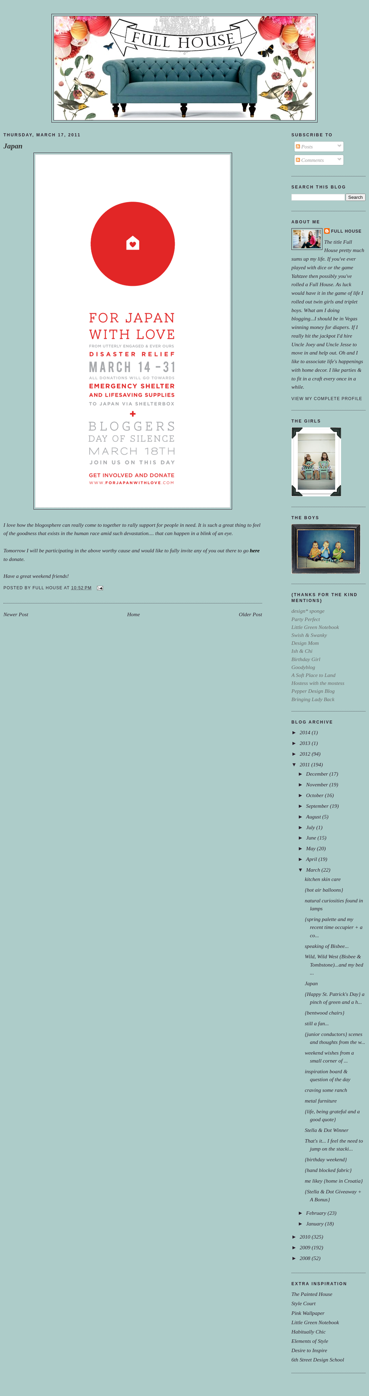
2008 (306, 1258)
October (315, 795)
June (311, 838)
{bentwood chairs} (325, 1013)
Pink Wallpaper (308, 1313)
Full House (346, 231)
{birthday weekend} (326, 1159)
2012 (306, 754)
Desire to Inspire (309, 1350)
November (317, 784)
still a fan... (317, 1023)
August (314, 817)
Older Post (250, 614)
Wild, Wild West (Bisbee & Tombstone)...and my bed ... (334, 964)
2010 (306, 1237)
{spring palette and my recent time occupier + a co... (333, 927)
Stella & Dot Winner (327, 1130)
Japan (12, 146)
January (315, 1224)
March (313, 870)
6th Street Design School (317, 1360)
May (311, 848)
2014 (306, 732)
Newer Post (15, 614)
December (317, 774)
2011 (305, 764)
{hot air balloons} (324, 890)
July (311, 827)
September (318, 806)
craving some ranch (326, 1090)
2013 (306, 743)
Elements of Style (309, 1341)
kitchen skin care (323, 879)
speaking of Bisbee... (327, 946)
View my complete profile (326, 398)
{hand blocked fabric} (328, 1170)
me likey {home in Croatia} (334, 1181)
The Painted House (311, 1294)
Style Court (303, 1303)
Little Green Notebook (315, 1322)
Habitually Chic (308, 1332)
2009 (306, 1247)
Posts (304, 146)
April (312, 859)
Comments (310, 160)
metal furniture (321, 1101)
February (316, 1213)
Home (133, 614)
